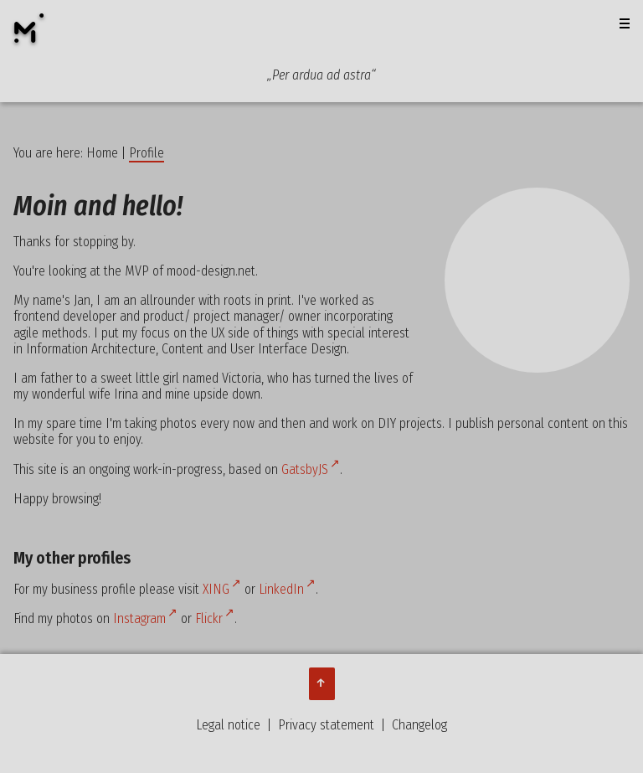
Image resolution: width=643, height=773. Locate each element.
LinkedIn (281, 589)
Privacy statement (326, 725)
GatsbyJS (304, 469)
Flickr (209, 618)
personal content (543, 423)
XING (216, 589)
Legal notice (228, 725)
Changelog (419, 725)
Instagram (139, 618)
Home (102, 153)
